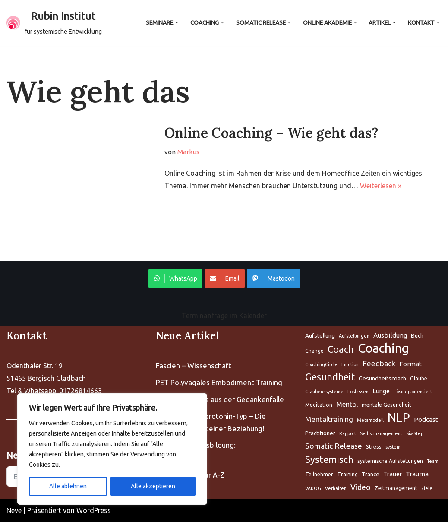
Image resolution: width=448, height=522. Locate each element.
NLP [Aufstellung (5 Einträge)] (399, 417)
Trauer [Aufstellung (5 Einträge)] (392, 474)
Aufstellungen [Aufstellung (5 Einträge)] (354, 336)
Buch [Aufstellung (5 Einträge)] (417, 335)
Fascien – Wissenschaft (193, 365)
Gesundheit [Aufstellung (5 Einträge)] (330, 376)
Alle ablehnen (68, 486)
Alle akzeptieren (153, 486)
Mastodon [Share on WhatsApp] (273, 278)
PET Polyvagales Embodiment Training (219, 382)
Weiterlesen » (380, 186)
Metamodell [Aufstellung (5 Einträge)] (370, 420)
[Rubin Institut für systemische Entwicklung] (54, 23)
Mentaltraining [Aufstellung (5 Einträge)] (329, 419)
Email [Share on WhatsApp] (225, 278)
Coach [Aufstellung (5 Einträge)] (341, 349)
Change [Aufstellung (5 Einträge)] (314, 351)
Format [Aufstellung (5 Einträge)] (410, 363)
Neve (14, 510)
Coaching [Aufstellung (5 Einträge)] (383, 348)
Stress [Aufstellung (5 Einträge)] (374, 446)
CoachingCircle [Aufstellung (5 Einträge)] (321, 364)
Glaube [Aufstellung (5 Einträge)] (418, 378)
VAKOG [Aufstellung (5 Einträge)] (313, 488)
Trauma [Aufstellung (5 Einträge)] (417, 474)
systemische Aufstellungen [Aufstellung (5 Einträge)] (390, 461)
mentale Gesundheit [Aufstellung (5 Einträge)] (386, 405)
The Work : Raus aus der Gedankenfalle (220, 399)
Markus (188, 151)
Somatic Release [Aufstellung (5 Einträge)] (333, 446)
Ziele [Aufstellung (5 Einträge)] (426, 488)
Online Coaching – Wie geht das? (271, 133)
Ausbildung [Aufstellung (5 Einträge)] (390, 335)
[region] (112, 449)
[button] (176, 22)
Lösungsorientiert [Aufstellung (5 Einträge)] (413, 391)
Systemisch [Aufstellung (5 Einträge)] (329, 459)
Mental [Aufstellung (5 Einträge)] (347, 404)
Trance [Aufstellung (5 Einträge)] (370, 474)
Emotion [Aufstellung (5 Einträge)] (350, 364)
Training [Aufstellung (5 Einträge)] (347, 474)
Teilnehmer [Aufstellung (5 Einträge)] (319, 474)
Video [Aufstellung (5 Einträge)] (360, 487)
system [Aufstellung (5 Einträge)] (393, 446)
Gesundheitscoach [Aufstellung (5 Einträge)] (382, 378)
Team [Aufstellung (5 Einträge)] (433, 461)
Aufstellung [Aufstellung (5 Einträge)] (320, 335)
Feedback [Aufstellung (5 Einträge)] (379, 363)
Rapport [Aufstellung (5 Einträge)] (347, 433)
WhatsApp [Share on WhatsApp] (175, 278)
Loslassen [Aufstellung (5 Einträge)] (358, 391)
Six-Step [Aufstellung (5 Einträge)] (414, 433)
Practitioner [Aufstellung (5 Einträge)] (320, 433)
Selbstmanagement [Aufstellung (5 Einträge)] (381, 433)
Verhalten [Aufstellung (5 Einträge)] (336, 488)
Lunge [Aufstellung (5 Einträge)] (381, 391)
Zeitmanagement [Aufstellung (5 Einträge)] (396, 488)
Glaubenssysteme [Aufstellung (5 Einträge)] (324, 391)
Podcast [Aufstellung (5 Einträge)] (426, 419)
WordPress (93, 510)
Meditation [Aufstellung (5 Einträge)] (318, 405)
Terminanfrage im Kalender (224, 316)
